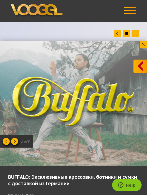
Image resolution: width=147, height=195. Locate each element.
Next (135, 33)
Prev (117, 33)
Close (143, 44)
